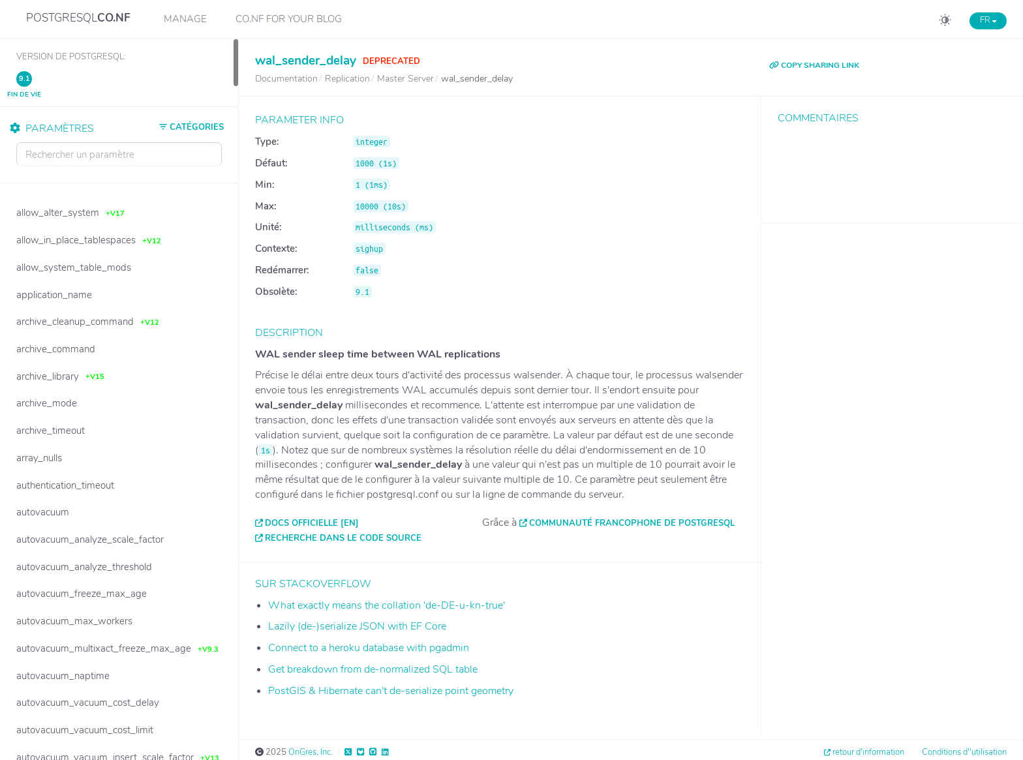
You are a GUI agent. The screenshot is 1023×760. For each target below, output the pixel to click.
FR (988, 20)
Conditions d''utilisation (964, 752)
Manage (185, 18)
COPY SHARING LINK (814, 65)
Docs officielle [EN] (312, 523)
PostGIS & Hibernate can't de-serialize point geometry (390, 691)
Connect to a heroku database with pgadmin (368, 648)
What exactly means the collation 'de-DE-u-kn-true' (386, 605)
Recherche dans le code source (343, 538)
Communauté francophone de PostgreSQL (632, 523)
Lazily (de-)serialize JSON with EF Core (357, 626)
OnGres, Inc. (310, 752)
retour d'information (868, 752)
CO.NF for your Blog (289, 18)
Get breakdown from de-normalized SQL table (373, 669)
